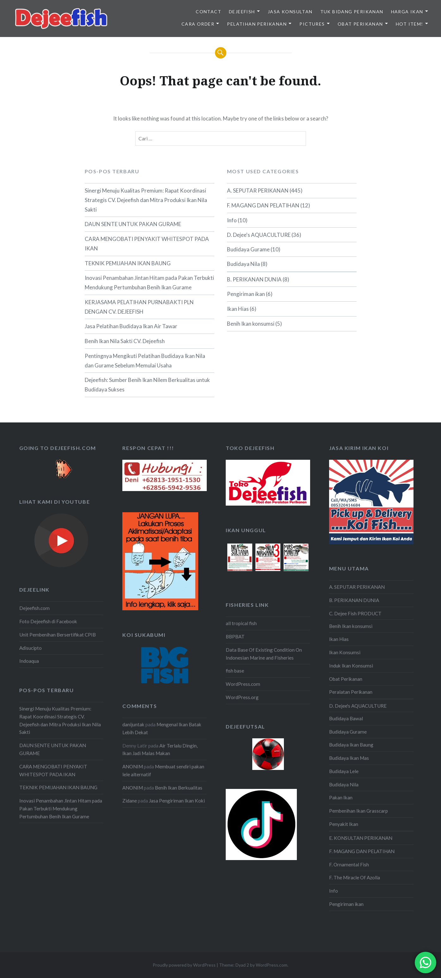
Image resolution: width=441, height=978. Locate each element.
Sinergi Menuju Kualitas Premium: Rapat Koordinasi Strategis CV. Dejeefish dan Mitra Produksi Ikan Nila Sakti (146, 200)
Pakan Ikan (340, 797)
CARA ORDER (197, 24)
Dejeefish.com (34, 608)
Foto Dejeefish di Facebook (48, 621)
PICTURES (312, 24)
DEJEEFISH (242, 11)
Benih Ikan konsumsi (250, 323)
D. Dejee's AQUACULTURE (259, 234)
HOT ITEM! (409, 24)
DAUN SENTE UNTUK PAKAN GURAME (133, 224)
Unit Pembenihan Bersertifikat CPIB (57, 634)
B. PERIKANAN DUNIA (254, 279)
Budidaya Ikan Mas (349, 758)
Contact (208, 11)
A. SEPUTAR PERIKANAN (258, 190)
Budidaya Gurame (248, 249)
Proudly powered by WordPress (184, 965)
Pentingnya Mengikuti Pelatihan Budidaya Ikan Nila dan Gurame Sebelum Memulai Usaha (145, 361)
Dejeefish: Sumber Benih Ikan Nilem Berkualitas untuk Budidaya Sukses (147, 385)
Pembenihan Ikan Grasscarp (358, 811)
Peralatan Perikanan (350, 692)
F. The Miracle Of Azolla (354, 877)
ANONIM (132, 766)
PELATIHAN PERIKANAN (257, 24)
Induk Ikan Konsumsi (351, 665)
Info (232, 220)
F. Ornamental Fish (349, 864)
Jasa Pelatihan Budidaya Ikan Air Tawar (131, 326)
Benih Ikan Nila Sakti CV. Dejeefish (125, 341)
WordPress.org (242, 697)
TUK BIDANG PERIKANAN (351, 11)
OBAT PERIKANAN (360, 24)
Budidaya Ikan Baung (351, 744)
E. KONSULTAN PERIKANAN (360, 838)
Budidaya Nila (243, 264)
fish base (235, 671)
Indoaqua (29, 661)
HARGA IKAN (407, 11)
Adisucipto (30, 648)
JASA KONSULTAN (290, 11)
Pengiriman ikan (246, 294)
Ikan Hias (238, 308)
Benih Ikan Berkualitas (178, 787)
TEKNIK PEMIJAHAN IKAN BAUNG (128, 263)
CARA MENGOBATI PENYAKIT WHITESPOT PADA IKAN (147, 244)
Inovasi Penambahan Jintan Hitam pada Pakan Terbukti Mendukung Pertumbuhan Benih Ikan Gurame (149, 282)
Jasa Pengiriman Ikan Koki (177, 800)
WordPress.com (243, 684)
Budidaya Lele (343, 771)
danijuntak (133, 724)
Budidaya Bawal (346, 718)
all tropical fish (241, 623)
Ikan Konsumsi (344, 652)
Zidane (129, 800)
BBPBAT (235, 636)
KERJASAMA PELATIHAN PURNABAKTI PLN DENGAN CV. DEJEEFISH (139, 307)
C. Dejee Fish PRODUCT (355, 613)
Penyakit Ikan (343, 824)
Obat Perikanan (345, 679)
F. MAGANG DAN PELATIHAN (263, 205)
